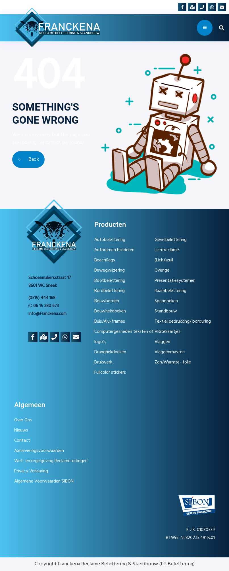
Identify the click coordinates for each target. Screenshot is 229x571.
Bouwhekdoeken (110, 311)
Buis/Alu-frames (109, 321)
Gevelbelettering (171, 240)
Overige (162, 270)
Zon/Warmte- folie (173, 362)
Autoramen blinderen (114, 250)
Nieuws (21, 430)
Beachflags (104, 260)
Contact (22, 440)
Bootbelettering (109, 280)
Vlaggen (162, 342)
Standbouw (166, 311)
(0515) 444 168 (41, 298)
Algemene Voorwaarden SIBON (44, 481)
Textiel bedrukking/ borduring (183, 321)
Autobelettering (109, 240)
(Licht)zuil (164, 260)
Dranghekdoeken (110, 352)
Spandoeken (166, 301)
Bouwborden (106, 301)
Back (28, 159)
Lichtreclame (167, 250)
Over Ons (23, 420)
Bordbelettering (109, 291)
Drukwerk (103, 362)
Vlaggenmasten (170, 352)
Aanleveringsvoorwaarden (39, 450)
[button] (221, 28)
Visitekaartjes (167, 331)
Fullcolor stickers (110, 372)
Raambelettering (170, 291)
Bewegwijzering (109, 270)
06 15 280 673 (43, 306)
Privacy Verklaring (31, 471)
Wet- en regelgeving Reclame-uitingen (51, 461)
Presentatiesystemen (175, 280)
